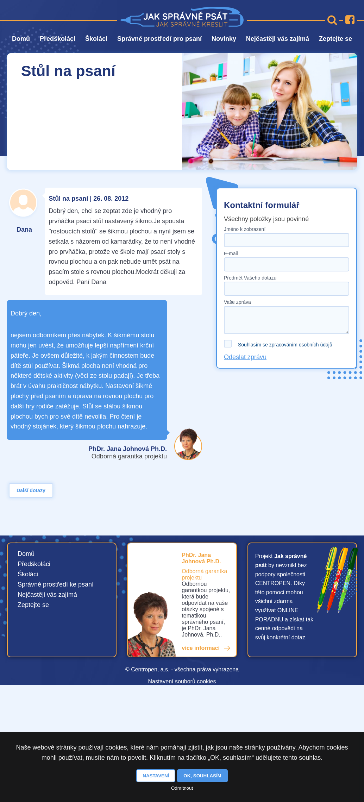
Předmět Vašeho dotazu (250, 278)
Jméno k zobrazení (244, 229)
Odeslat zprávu (245, 357)
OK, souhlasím (202, 775)
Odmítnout (182, 788)
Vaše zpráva (237, 302)
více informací (201, 648)
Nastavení (156, 775)
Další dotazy (31, 490)
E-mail (231, 253)
